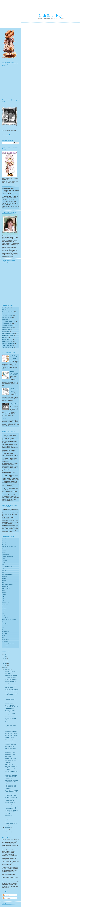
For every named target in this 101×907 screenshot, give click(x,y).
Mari (3, 572)
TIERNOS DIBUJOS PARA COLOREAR (14, 373)
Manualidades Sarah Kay (8, 321)
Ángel (3, 621)
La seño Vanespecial (7, 566)
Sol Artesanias (5, 602)
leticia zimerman (6, 631)
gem (3, 627)
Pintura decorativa (6, 329)
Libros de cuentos (9, 737)
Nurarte (4, 592)
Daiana (4, 552)
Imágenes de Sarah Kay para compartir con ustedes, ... (11, 777)
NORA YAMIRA (6, 588)
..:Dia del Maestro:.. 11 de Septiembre (14, 357)
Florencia (4, 560)
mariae (3, 635)
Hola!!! (6, 820)
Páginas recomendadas (8, 333)
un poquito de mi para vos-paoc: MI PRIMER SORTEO (11, 812)
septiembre (7, 832)
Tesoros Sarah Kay (7, 345)
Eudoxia (4, 558)
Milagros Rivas (5, 586)
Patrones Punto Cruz (7, 327)
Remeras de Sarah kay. (10, 758)
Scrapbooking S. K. (7, 339)
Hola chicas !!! (8, 815)
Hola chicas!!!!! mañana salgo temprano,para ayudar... (11, 768)
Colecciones (5, 309)
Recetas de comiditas (7, 335)
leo (3, 629)
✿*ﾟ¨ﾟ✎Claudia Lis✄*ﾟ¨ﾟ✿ (9, 619)
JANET (4, 564)
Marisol (4, 580)
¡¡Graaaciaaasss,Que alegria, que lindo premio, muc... (10, 699)
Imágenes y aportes (7, 317)
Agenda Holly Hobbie (10, 752)
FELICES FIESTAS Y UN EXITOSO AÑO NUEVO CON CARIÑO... (11, 707)
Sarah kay (7, 817)
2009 (4, 665)
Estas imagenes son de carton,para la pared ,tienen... (10, 725)
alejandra (4, 623)
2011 (4, 661)
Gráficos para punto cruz (11, 679)
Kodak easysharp (9, 764)
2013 (4, 656)
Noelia (3, 590)
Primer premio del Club (10, 713)
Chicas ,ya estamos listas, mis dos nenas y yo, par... (11, 694)
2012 (4, 658)
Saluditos (4, 337)
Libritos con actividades (10, 739)
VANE (3, 610)
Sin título (7, 721)
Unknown (4, 608)
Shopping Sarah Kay (7, 341)
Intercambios (5, 319)
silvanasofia (5, 645)
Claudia (4, 550)
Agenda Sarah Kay (9, 746)
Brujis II (4, 544)
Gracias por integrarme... (11, 685)
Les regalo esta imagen (10, 804)
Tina (3, 606)
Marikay (4, 578)
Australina (4, 542)
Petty (3, 598)
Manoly (4, 570)
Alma (3, 540)
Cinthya (4, 548)
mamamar (4, 633)
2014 (4, 654)
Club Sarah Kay (50, 16)
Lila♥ (3, 568)
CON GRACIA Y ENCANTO (9, 546)
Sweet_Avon (5, 604)
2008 (4, 667)
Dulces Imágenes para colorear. (14, 390)
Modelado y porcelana (7, 325)
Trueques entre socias (7, 347)
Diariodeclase (5, 554)
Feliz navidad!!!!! (9, 703)
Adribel (3, 539)
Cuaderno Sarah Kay (10, 742)
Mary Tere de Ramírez (7, 584)
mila (3, 637)
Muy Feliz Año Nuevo (10, 671)
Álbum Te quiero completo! (11, 733)
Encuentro (4, 313)
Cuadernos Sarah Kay (10, 744)
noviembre (7, 827)
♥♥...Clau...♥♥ (5, 616)
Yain (3, 614)
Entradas (6, 895)
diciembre (7, 669)
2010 (4, 663)
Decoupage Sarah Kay (8, 311)
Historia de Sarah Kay (7, 315)
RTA (3, 600)
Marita (3, 582)
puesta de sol (5, 639)
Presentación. (5, 331)
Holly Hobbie (8, 756)
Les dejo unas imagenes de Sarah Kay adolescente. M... (11, 799)
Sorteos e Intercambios (8, 343)
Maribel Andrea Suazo (7, 574)
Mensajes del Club (7, 323)
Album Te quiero (6, 307)
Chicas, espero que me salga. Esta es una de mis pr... (11, 823)
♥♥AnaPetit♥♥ (5, 617)
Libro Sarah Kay (9, 673)
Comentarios (7, 898)
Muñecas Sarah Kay (10, 802)
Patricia (4, 594)
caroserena (5, 625)
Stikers (4, 418)
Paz (3, 596)
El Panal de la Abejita (7, 556)
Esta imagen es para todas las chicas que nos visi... (11, 782)
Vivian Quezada (6, 612)
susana (4, 647)
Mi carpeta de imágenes (11, 729)
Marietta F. (4, 576)
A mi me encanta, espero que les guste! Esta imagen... (11, 787)
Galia (3, 562)
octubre (6, 829)
